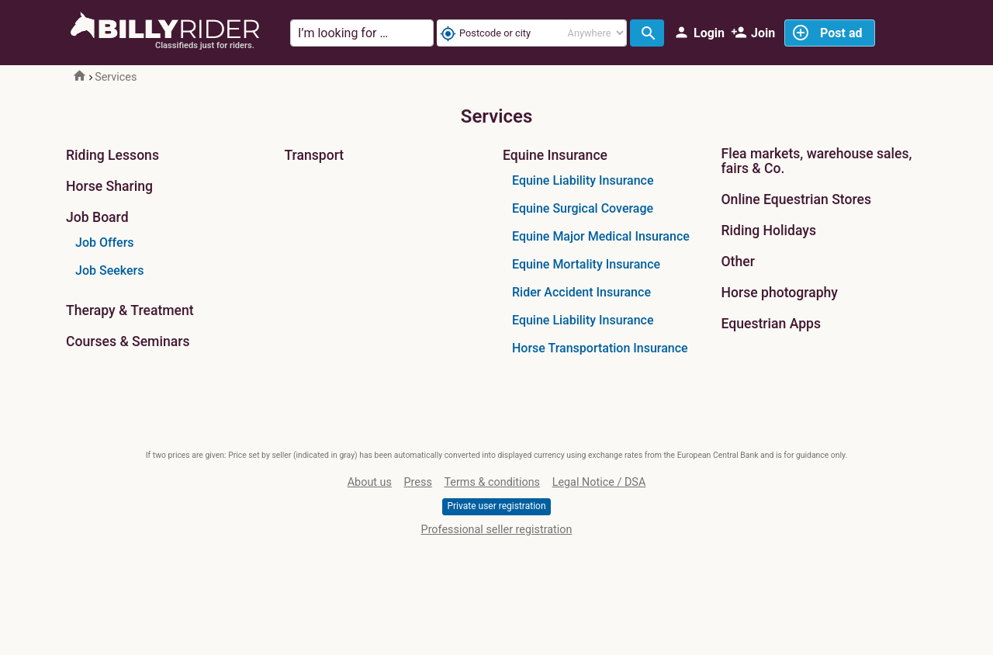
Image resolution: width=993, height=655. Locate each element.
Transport (314, 155)
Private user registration (496, 506)
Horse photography (779, 293)
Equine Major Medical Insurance (601, 236)
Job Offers (104, 242)
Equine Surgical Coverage (582, 208)
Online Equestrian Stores (796, 199)
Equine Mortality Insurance (586, 264)
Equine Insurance (555, 155)
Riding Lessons (112, 155)
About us (370, 482)
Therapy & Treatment (130, 310)
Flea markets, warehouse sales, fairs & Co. (816, 161)
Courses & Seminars (127, 341)
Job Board (97, 217)
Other (738, 262)
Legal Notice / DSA (599, 482)
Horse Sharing (109, 186)
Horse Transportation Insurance (600, 348)
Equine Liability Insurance (582, 180)
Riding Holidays (768, 231)
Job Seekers (109, 270)
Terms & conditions (492, 482)
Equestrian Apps (771, 324)
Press (418, 482)
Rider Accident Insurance (581, 292)
